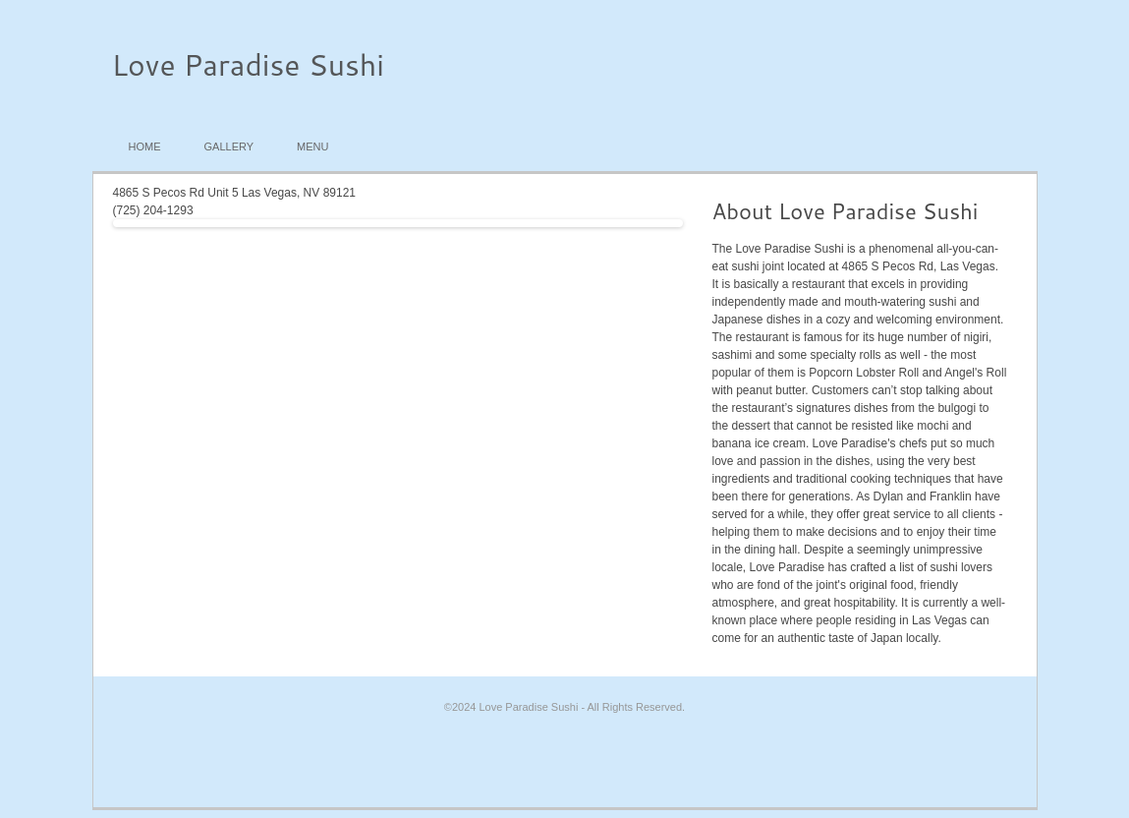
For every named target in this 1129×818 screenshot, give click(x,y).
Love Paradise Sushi (248, 64)
